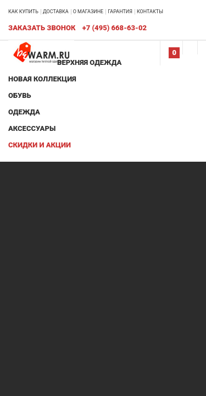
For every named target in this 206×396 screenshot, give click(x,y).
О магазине (88, 11)
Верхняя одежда (89, 62)
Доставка (56, 11)
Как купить (23, 11)
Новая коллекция (42, 79)
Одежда (24, 112)
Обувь (19, 95)
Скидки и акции (39, 145)
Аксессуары (31, 128)
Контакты (150, 11)
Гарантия (120, 11)
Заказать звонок (41, 28)
